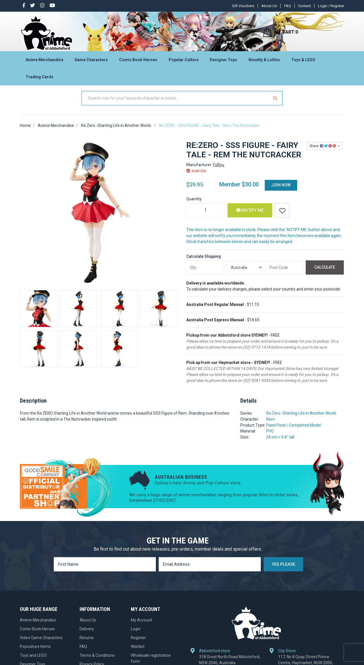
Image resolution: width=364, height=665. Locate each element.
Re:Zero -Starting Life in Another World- (301, 418)
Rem (270, 424)
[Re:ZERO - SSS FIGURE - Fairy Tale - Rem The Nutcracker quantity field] (205, 215)
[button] (282, 215)
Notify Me (250, 215)
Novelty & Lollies (264, 61)
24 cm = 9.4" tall (280, 442)
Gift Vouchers (243, 6)
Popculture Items (35, 651)
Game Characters (91, 61)
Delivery (87, 634)
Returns (87, 643)
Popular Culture (183, 61)
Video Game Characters (41, 643)
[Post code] (284, 272)
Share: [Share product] (323, 151)
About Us (269, 6)
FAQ (287, 6)
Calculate (324, 272)
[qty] (204, 272)
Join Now (281, 190)
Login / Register (331, 6)
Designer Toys (223, 61)
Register (138, 643)
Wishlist (137, 651)
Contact (304, 6)
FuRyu (218, 170)
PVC (270, 436)
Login (135, 634)
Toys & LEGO (303, 61)
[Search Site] (276, 103)
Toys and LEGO (33, 660)
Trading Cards (39, 78)
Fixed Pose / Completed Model (293, 430)
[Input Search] (176, 103)
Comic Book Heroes (138, 61)
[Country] (244, 272)
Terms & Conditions (97, 660)
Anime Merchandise (44, 61)
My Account (141, 625)
